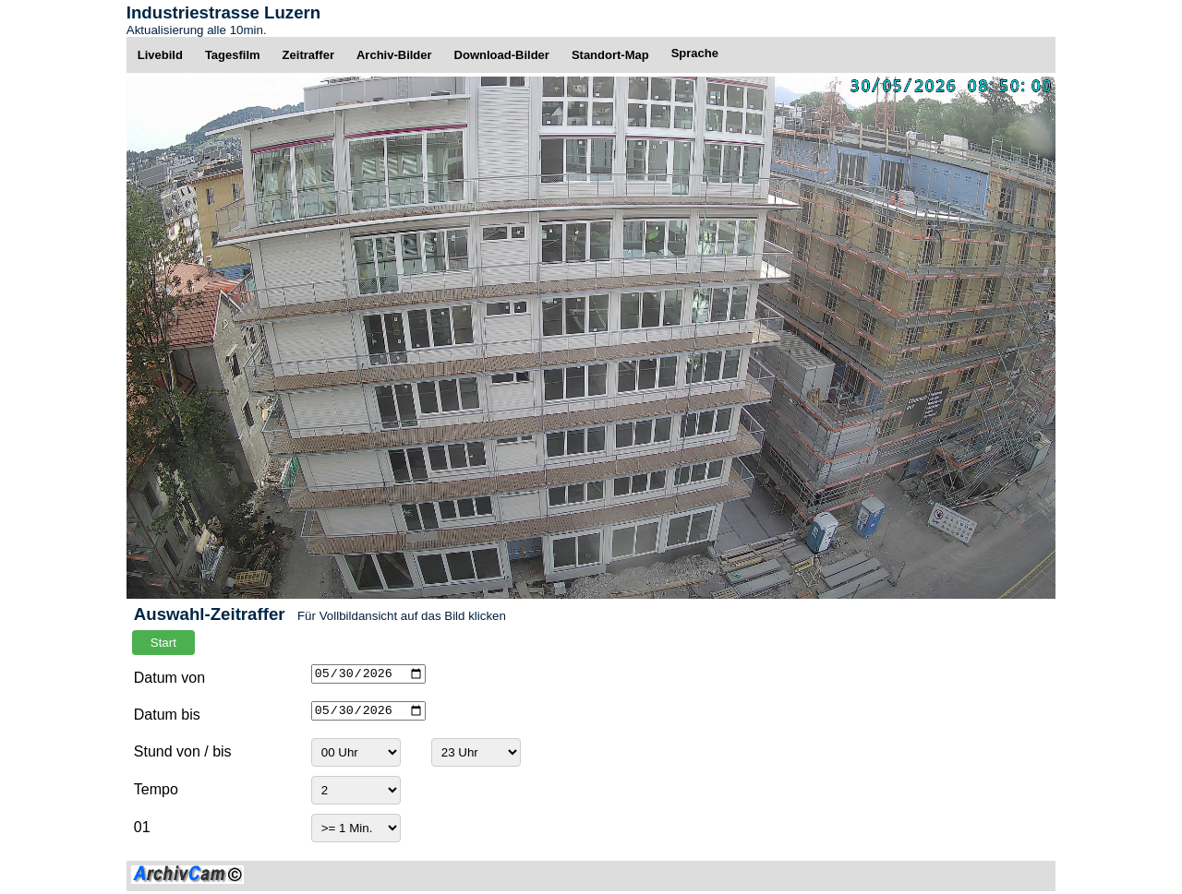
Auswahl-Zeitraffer (209, 614)
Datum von (169, 677)
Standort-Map (610, 55)
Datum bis (167, 714)
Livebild (160, 55)
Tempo (156, 789)
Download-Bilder (501, 55)
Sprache (694, 53)
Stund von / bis (183, 751)
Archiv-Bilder (394, 55)
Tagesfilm (232, 55)
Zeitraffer (308, 55)
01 (142, 827)
